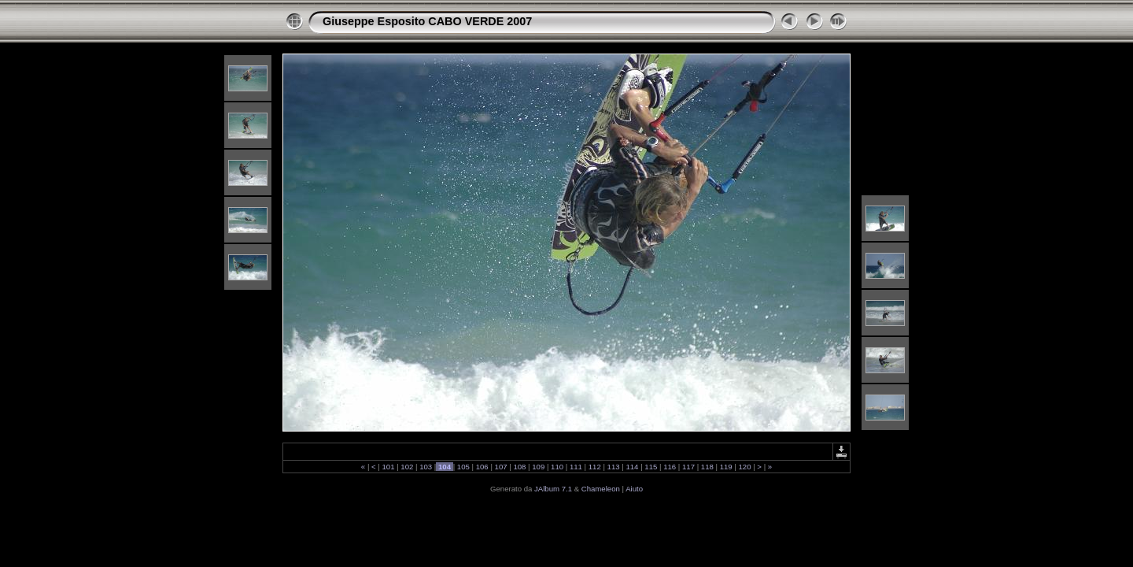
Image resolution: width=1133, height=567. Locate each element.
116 (669, 466)
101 (388, 466)
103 (426, 466)
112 (594, 466)
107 (501, 466)
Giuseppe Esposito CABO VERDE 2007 (427, 21)
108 (519, 466)
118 (707, 466)
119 (726, 466)
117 (688, 466)
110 (556, 466)
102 (407, 466)
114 (632, 466)
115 (651, 466)
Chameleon (600, 488)
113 (613, 466)
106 (482, 466)
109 (538, 466)
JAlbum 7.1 (553, 488)
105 (463, 466)
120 (744, 466)
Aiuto (634, 488)
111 (575, 466)
